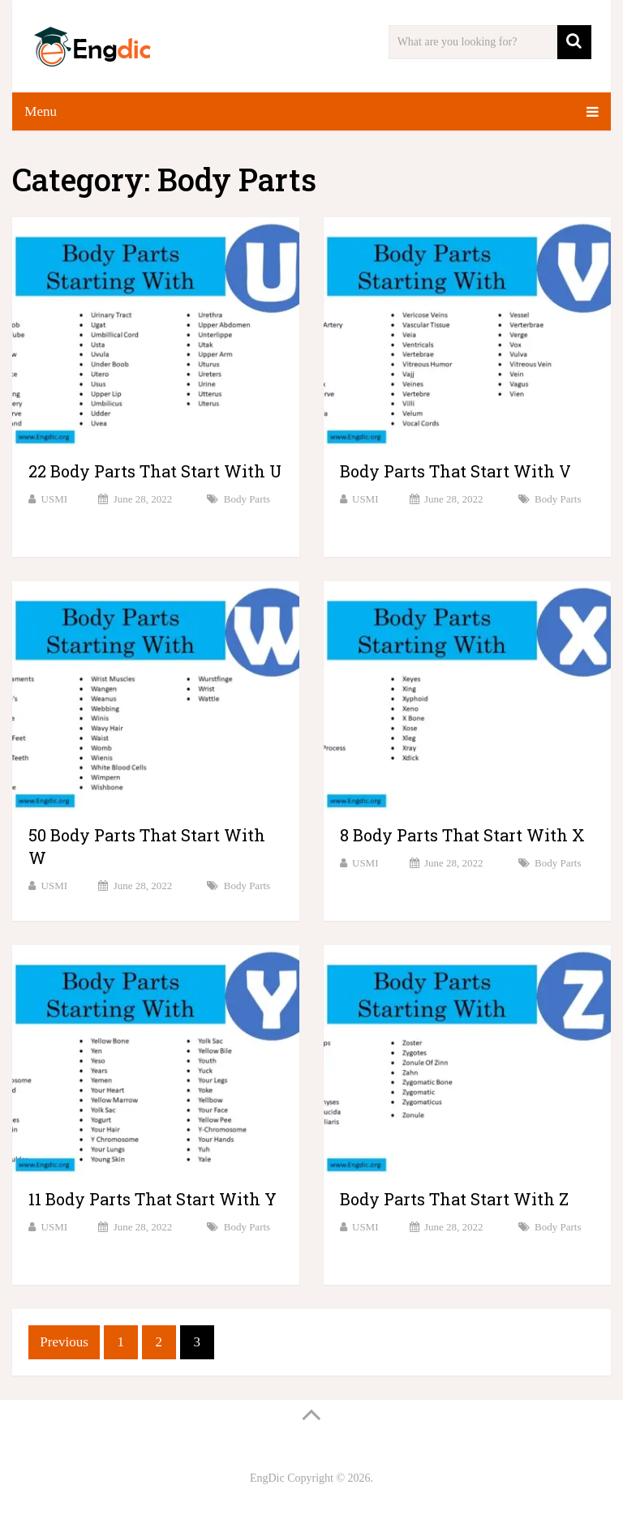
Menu (40, 111)
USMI (54, 499)
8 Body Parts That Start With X (462, 834)
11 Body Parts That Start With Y (152, 1198)
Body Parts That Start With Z (454, 1198)
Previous (64, 1342)
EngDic (267, 1478)
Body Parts (247, 499)
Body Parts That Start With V (455, 470)
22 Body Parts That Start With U (154, 470)
